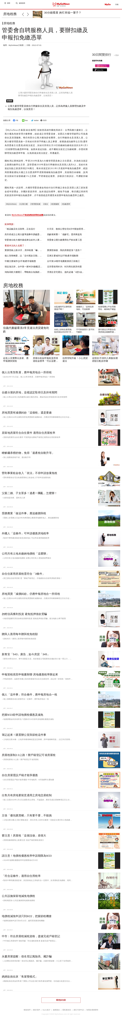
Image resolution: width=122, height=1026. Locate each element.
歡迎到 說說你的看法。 (31, 217)
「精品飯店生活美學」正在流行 (20, 231)
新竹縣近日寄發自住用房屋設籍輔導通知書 (107, 333)
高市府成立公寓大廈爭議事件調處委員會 (24, 236)
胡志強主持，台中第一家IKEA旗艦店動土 (25, 268)
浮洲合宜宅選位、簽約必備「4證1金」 (65, 274)
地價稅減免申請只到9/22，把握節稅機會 (27, 918)
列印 (43, 122)
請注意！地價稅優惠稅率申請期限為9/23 (27, 857)
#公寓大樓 (23, 206)
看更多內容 (61, 1002)
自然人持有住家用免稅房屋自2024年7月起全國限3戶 (63, 333)
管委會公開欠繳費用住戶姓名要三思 (64, 242)
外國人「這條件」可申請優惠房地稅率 (25, 535)
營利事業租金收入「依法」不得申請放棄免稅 (29, 474)
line (24, 122)
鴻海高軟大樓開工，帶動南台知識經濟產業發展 (27, 274)
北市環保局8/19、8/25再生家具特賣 (64, 268)
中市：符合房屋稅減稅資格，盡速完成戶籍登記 (31, 938)
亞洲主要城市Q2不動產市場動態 (62, 257)
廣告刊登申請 (79, 1012)
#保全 (45, 206)
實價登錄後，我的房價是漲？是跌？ (64, 252)
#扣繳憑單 (66, 206)
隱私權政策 (66, 1012)
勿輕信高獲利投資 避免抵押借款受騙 (24, 615)
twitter (34, 122)
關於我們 (36, 1012)
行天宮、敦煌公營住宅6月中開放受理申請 (67, 231)
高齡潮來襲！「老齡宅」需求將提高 (64, 236)
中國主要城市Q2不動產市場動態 (20, 263)
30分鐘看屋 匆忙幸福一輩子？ (62, 12)
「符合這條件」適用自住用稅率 (21, 877)
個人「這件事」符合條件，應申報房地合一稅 (29, 696)
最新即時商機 (97, 62)
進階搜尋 (22, 4)
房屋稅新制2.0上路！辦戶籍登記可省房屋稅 (29, 756)
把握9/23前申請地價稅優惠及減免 (22, 716)
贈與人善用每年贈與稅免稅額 (20, 636)
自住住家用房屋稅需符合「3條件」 (23, 575)
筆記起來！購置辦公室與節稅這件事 (24, 736)
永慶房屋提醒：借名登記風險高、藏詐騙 (27, 958)
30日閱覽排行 (101, 56)
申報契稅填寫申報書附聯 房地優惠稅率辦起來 (30, 676)
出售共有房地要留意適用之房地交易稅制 (27, 797)
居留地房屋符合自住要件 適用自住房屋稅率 (28, 434)
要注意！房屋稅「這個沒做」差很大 (24, 837)
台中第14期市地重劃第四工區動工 (63, 263)
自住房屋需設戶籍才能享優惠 (20, 777)
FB (15, 122)
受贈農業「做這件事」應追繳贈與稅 (24, 515)
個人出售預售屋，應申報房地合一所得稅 (27, 374)
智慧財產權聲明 (92, 1012)
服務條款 (56, 1012)
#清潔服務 (55, 206)
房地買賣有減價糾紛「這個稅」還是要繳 (27, 414)
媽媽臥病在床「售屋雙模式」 (20, 978)
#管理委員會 (35, 206)
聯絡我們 (27, 1012)
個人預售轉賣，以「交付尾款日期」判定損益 (26, 257)
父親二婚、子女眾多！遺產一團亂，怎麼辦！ (29, 495)
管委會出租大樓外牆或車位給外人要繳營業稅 (26, 242)
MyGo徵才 (46, 1012)
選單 (8, 4)
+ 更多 (116, 57)
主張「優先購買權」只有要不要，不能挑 (27, 817)
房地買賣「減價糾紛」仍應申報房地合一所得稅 (31, 595)
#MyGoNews (11, 206)
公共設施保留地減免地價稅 (18, 897)
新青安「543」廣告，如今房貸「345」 (26, 656)
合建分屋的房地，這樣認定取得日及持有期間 (29, 394)
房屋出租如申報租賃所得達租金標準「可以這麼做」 (45, 363)
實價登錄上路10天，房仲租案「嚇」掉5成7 (26, 252)
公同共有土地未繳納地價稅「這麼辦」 (25, 555)
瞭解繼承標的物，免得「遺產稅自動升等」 (28, 454)
